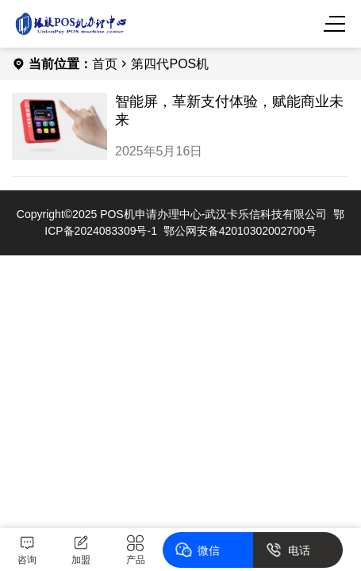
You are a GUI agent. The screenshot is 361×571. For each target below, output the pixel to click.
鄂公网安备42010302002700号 (240, 230)
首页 (104, 64)
